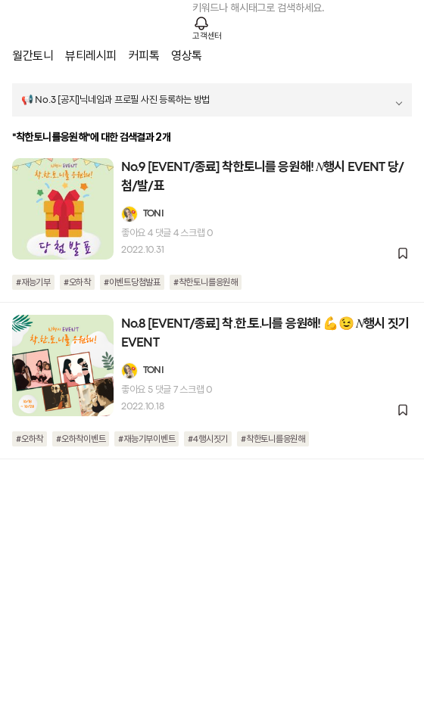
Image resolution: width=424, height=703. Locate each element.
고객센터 (207, 36)
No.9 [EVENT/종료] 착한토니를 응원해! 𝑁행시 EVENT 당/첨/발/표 (262, 177)
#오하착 (77, 283)
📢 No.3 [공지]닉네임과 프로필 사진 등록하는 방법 (115, 100)
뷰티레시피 (91, 55)
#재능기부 (33, 283)
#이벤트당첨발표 (132, 283)
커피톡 (144, 55)
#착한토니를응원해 (205, 283)
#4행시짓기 (208, 439)
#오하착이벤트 (80, 439)
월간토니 (32, 55)
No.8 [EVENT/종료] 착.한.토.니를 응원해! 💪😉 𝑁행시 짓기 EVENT (265, 334)
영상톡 (186, 55)
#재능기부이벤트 (146, 439)
